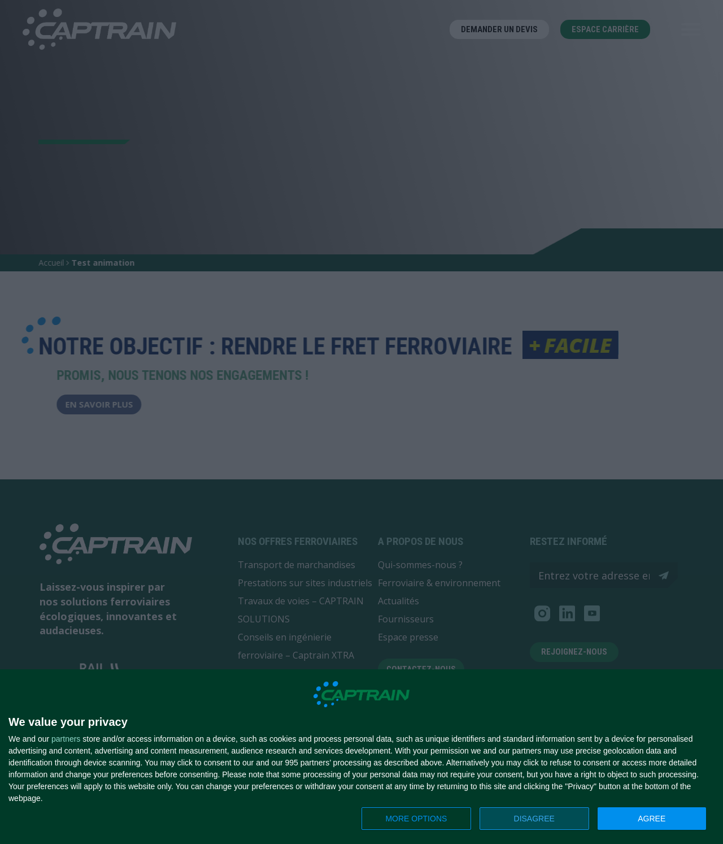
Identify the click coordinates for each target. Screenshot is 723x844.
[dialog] (361, 757)
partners (65, 739)
